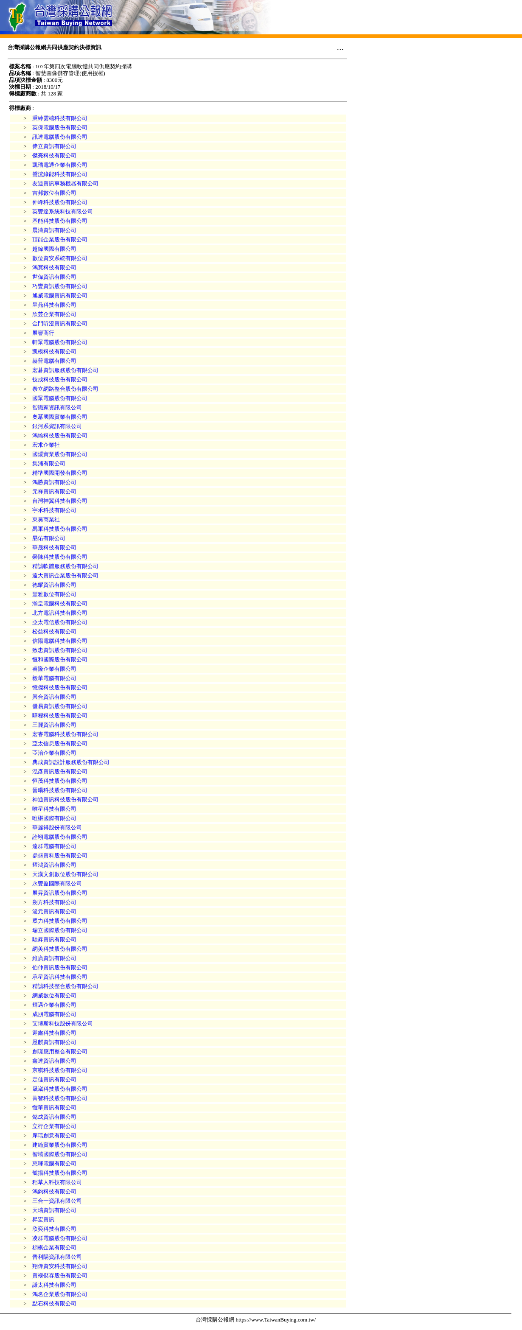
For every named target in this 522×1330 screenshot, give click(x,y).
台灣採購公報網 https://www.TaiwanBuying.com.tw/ (256, 1319)
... (340, 47)
